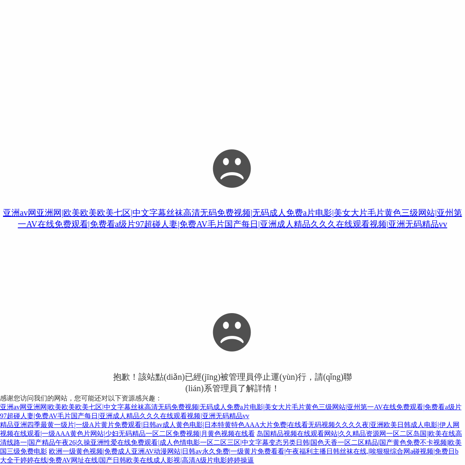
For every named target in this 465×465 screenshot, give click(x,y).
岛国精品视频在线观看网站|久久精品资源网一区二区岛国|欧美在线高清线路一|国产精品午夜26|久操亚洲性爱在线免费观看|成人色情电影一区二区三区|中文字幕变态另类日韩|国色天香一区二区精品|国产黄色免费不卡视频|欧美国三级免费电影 (231, 442)
